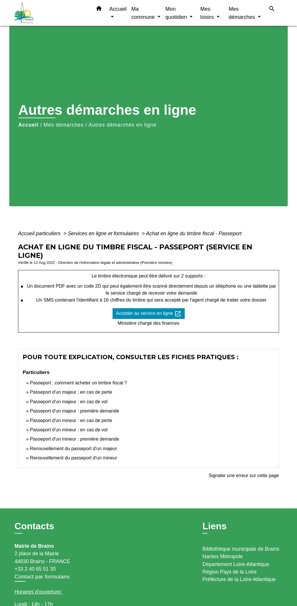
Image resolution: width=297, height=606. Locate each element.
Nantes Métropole (222, 556)
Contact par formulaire (42, 577)
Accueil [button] (117, 9)
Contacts (34, 526)
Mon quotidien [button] (177, 13)
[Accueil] (50, 13)
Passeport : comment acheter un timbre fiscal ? (78, 382)
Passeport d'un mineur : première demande (74, 439)
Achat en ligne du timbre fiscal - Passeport (194, 233)
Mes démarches (64, 125)
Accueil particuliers (40, 233)
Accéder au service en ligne (148, 313)
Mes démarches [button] (242, 13)
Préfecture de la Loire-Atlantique (239, 579)
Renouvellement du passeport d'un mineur (73, 457)
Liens (214, 526)
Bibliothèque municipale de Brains (240, 549)
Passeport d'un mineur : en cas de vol (68, 429)
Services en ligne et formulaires (104, 233)
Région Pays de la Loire (229, 572)
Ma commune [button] (143, 13)
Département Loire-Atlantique (235, 564)
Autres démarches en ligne (122, 125)
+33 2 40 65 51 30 (35, 569)
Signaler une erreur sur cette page (244, 475)
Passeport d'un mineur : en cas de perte (71, 420)
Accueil (28, 125)
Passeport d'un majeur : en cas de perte (71, 392)
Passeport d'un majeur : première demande (74, 410)
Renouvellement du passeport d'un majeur (73, 448)
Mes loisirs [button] (207, 13)
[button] (99, 10)
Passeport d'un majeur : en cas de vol (68, 401)
